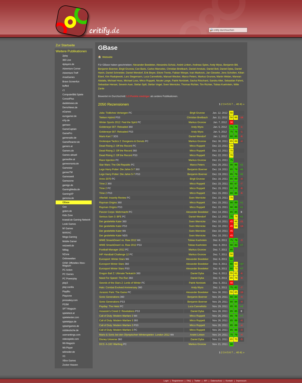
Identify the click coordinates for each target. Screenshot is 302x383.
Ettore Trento (164, 72)
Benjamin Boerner (108, 68)
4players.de (68, 64)
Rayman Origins (108, 202)
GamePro (67, 133)
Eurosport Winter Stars (111, 263)
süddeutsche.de (70, 330)
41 (241, 104)
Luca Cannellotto (153, 76)
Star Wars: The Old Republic (114, 164)
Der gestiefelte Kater (110, 221)
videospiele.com (70, 339)
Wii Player (67, 347)
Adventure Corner (71, 68)
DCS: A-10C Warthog (110, 344)
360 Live (66, 60)
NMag (65, 250)
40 (237, 104)
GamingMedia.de (71, 189)
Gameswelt (68, 176)
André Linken (184, 64)
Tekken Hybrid (107, 117)
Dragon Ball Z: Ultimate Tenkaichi (117, 273)
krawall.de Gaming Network (76, 219)
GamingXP (67, 194)
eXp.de (66, 120)
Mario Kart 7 (106, 136)
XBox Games (69, 360)
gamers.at (67, 146)
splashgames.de (70, 326)
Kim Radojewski (114, 76)
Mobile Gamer (69, 241)
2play (65, 55)
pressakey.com (70, 300)
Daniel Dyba (226, 68)
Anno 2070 (105, 178)
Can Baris (140, 68)
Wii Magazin (68, 343)
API (205, 381)
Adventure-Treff (70, 73)
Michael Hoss (115, 80)
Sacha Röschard (199, 80)
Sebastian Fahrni (233, 80)
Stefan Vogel (155, 84)
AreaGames (68, 77)
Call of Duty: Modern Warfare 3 (116, 315)
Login (166, 381)
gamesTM (67, 172)
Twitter (197, 381)
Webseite (107, 57)
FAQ (189, 381)
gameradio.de (69, 137)
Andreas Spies (200, 64)
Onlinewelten (69, 258)
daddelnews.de (70, 103)
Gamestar (67, 168)
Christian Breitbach (177, 68)
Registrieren (177, 381)
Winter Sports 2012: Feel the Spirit (118, 122)
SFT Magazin (69, 308)
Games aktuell (69, 155)
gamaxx (66, 124)
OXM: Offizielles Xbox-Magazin (73, 264)
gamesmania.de (70, 163)
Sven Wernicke (171, 84)
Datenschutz (216, 381)
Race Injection (107, 160)
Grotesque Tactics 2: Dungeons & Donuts (121, 141)
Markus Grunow (206, 76)
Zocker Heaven (70, 365)
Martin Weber (223, 76)
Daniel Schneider (115, 72)
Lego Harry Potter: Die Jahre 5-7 (117, 169)
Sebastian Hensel (107, 84)
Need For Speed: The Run (113, 277)
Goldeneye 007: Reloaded (113, 126)
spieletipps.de (69, 321)
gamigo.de (67, 185)
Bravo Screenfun (70, 81)
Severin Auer (126, 84)
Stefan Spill (140, 84)
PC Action (67, 270)
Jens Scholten (229, 72)
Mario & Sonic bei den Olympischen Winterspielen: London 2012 (134, 334)
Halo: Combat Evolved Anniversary (118, 287)
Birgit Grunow (126, 68)
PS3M (65, 304)
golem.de (67, 211)
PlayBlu (66, 291)
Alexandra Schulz (165, 64)
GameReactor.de (71, 142)
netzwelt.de (68, 245)
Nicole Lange (163, 80)
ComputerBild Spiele (72, 94)
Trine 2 (103, 183)
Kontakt (229, 381)
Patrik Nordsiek (180, 80)
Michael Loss (131, 80)
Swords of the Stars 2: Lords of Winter (120, 282)
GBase (65, 202)
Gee (64, 206)
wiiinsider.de (68, 352)
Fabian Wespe (180, 72)
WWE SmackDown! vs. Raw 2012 (117, 240)
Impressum (241, 381)
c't (63, 90)
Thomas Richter (189, 84)
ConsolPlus (68, 98)
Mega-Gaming (69, 237)
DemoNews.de (69, 107)
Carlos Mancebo (156, 68)
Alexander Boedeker (144, 64)
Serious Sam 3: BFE (110, 216)
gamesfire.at (68, 159)
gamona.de (68, 198)
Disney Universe (108, 339)
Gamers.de (68, 150)
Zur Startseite (65, 45)
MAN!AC (66, 232)
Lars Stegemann (133, 76)
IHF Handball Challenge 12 (114, 254)
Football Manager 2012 (112, 249)
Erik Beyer (149, 72)
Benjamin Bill (230, 64)
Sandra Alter (216, 80)
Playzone (67, 295)
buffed (65, 86)
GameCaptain (69, 129)
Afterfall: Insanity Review (112, 197)
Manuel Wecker (172, 76)
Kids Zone (67, 215)
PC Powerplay (69, 278)
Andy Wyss (216, 64)
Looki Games (69, 224)
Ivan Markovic (197, 72)
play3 (65, 283)
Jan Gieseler (213, 72)
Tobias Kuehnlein (222, 84)
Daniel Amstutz (197, 68)
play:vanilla (68, 287)
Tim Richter (206, 84)
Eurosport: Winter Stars (112, 259)
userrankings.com (71, 334)
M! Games (67, 228)
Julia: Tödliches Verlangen (113, 112)
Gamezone (68, 180)
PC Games (68, 274)
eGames (66, 111)
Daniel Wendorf (134, 72)
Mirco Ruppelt (147, 80)
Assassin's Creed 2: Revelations (116, 311)
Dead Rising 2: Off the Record (115, 145)
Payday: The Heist (109, 306)
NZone (65, 254)
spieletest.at (68, 313)
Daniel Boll (212, 68)
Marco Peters (189, 76)
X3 (63, 356)
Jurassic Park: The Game (113, 292)
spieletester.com (70, 317)
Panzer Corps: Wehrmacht (113, 212)
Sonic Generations (109, 296)
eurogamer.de (69, 116)
